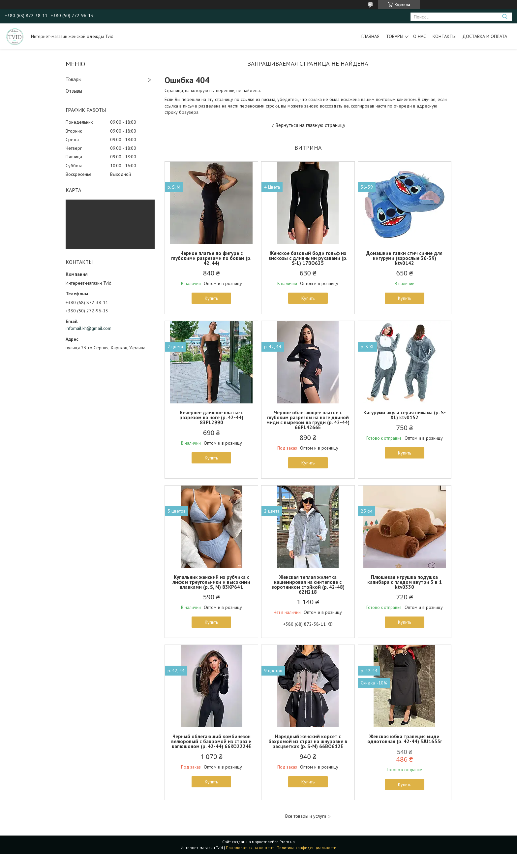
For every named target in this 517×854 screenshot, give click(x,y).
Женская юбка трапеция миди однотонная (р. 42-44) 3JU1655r (404, 739)
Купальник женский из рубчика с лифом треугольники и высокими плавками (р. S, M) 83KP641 (211, 582)
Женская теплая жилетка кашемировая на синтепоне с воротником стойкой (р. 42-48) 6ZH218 (308, 584)
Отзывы (74, 91)
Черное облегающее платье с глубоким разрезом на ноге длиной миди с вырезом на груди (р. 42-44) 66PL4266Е (308, 420)
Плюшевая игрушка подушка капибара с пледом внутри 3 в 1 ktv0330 (404, 582)
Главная (370, 36)
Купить (211, 298)
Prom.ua (287, 841)
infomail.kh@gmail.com (88, 328)
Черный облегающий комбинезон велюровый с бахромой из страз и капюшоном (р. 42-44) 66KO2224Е (211, 741)
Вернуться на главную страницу (310, 125)
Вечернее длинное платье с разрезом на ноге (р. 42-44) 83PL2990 (211, 417)
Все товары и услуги (305, 816)
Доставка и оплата (484, 36)
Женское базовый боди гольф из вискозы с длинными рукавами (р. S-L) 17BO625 (308, 258)
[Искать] (504, 17)
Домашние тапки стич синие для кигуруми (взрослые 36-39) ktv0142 (404, 258)
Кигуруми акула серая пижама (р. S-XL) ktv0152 (404, 415)
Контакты (444, 36)
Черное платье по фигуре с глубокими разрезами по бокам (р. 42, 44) (211, 258)
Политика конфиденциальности (306, 847)
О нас (419, 36)
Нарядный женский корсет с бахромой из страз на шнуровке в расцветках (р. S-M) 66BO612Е (307, 741)
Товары (394, 36)
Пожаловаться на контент (250, 847)
